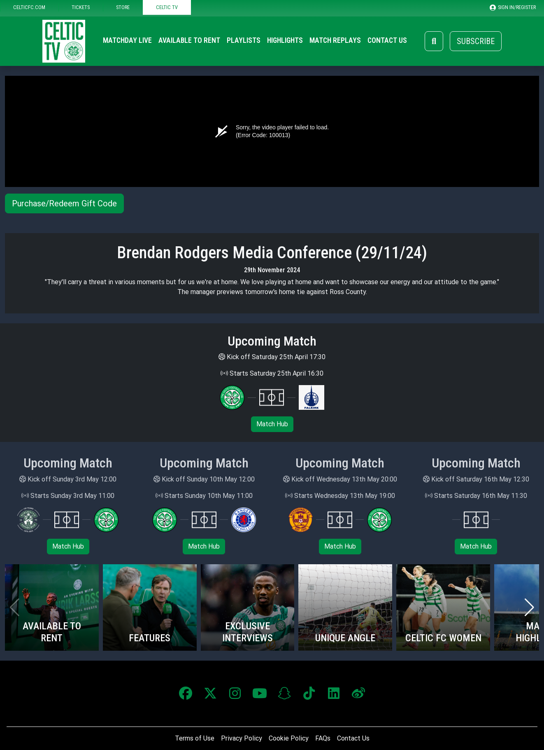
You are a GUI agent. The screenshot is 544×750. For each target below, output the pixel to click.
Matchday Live (127, 40)
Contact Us (387, 40)
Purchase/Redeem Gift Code (64, 203)
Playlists (243, 40)
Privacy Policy (241, 738)
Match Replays (335, 40)
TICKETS (81, 7)
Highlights (285, 40)
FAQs (322, 738)
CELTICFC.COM (29, 7)
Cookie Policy (289, 738)
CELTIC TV (167, 7)
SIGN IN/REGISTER (513, 7)
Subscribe (476, 41)
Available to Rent (189, 40)
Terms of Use (194, 738)
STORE (123, 7)
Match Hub (272, 424)
